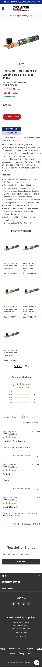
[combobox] (31, 423)
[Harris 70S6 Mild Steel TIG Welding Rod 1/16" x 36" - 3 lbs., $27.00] (11, 334)
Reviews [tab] (18, 366)
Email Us (22, 637)
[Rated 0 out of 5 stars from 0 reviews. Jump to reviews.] (12, 88)
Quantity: (7, 105)
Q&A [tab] (27, 366)
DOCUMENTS (11, 133)
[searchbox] (12, 417)
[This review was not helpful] (37, 456)
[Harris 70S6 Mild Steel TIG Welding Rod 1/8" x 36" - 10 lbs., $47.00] (11, 291)
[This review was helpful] (33, 456)
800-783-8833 (22, 632)
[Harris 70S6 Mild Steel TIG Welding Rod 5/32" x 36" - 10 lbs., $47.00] (31, 247)
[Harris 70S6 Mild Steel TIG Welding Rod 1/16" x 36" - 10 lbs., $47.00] (31, 291)
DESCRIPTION (11, 129)
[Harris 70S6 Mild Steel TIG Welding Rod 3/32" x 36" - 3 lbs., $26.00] (11, 247)
